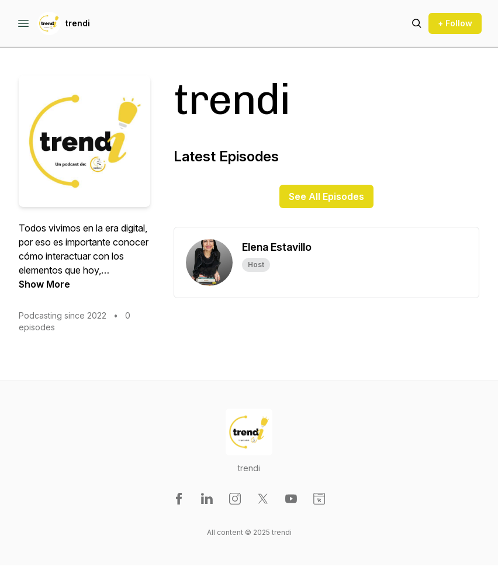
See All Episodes (326, 196)
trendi (77, 23)
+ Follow (455, 23)
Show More (44, 284)
